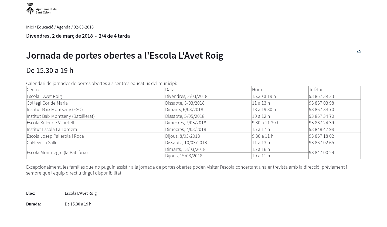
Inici (30, 27)
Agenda (63, 27)
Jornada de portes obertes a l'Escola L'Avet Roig (124, 55)
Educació (45, 27)
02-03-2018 (84, 27)
